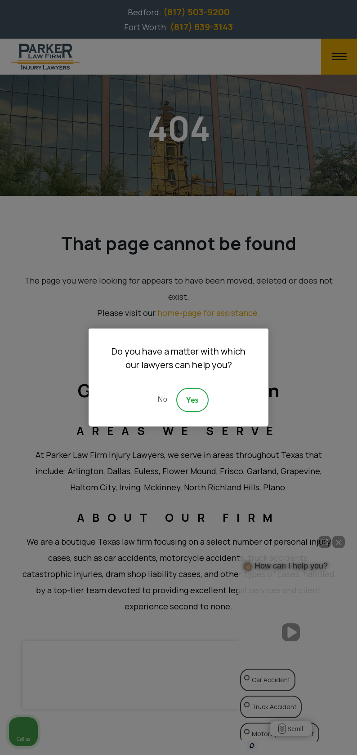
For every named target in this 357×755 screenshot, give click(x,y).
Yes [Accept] (192, 400)
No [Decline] (162, 399)
